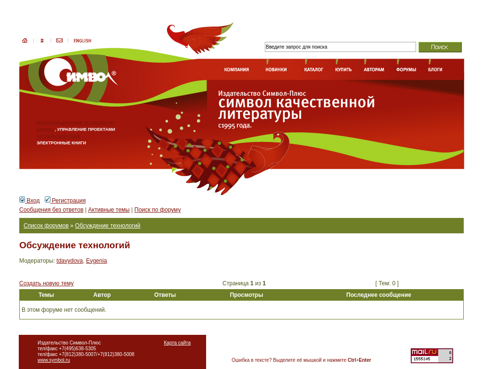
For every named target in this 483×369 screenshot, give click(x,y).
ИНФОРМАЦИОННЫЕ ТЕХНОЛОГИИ (75, 122)
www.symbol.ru (54, 360)
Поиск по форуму (157, 209)
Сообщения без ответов (51, 209)
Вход (29, 200)
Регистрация (65, 200)
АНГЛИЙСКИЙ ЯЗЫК (58, 136)
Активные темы (109, 209)
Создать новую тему (46, 283)
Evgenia (96, 260)
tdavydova (69, 260)
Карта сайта (177, 342)
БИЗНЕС (46, 129)
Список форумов (46, 225)
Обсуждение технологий (108, 225)
